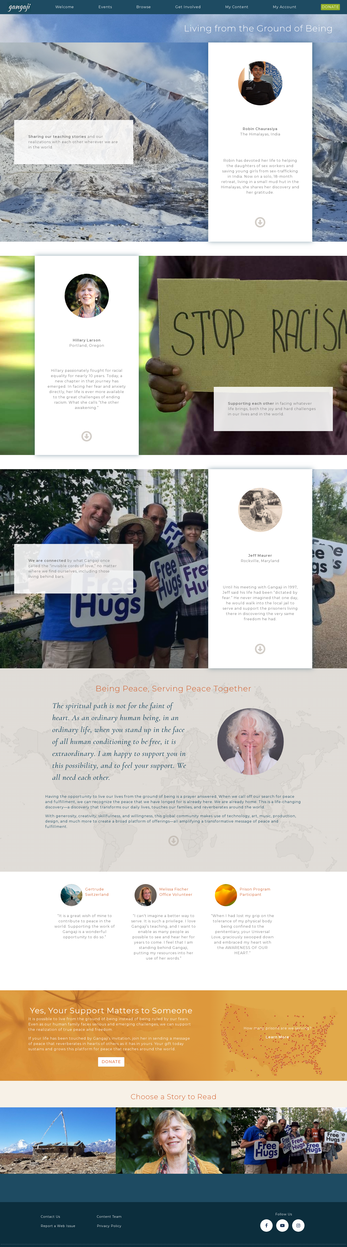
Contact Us (50, 1217)
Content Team (109, 1217)
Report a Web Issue (58, 1226)
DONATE (330, 7)
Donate (111, 1061)
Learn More (277, 1037)
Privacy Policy (109, 1226)
